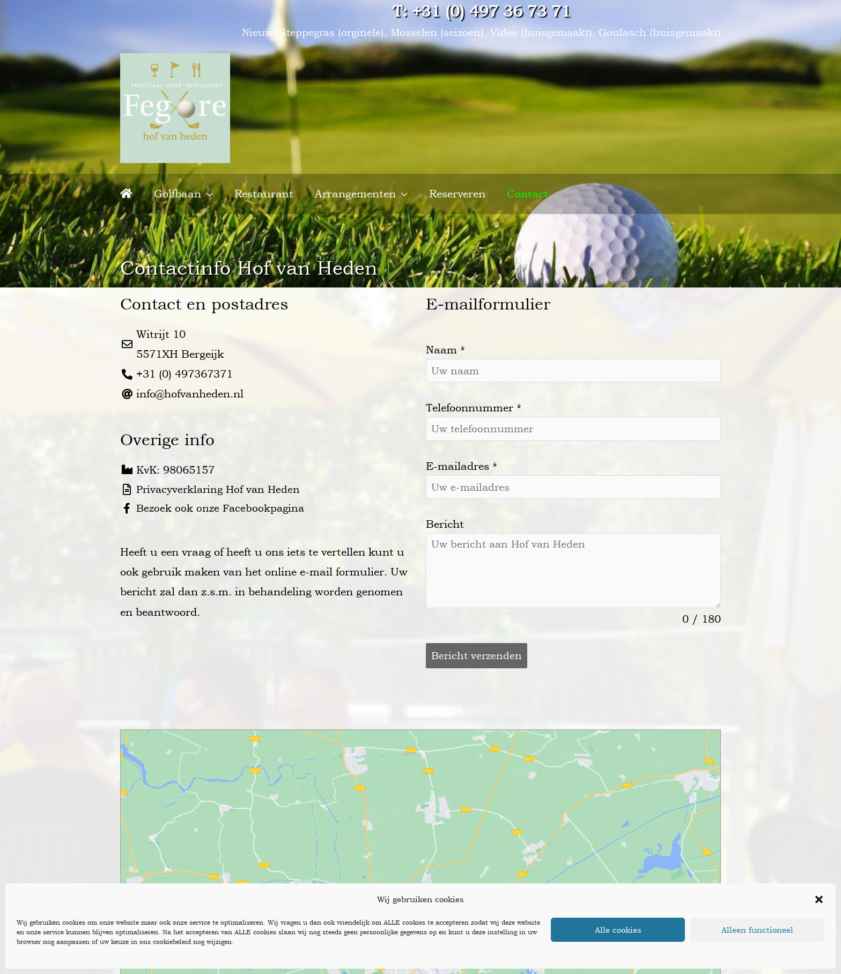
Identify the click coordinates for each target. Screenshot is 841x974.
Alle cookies (618, 930)
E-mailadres (461, 460)
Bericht (445, 519)
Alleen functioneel (757, 930)
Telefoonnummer (473, 401)
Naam (445, 342)
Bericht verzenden (478, 651)
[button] (819, 899)
